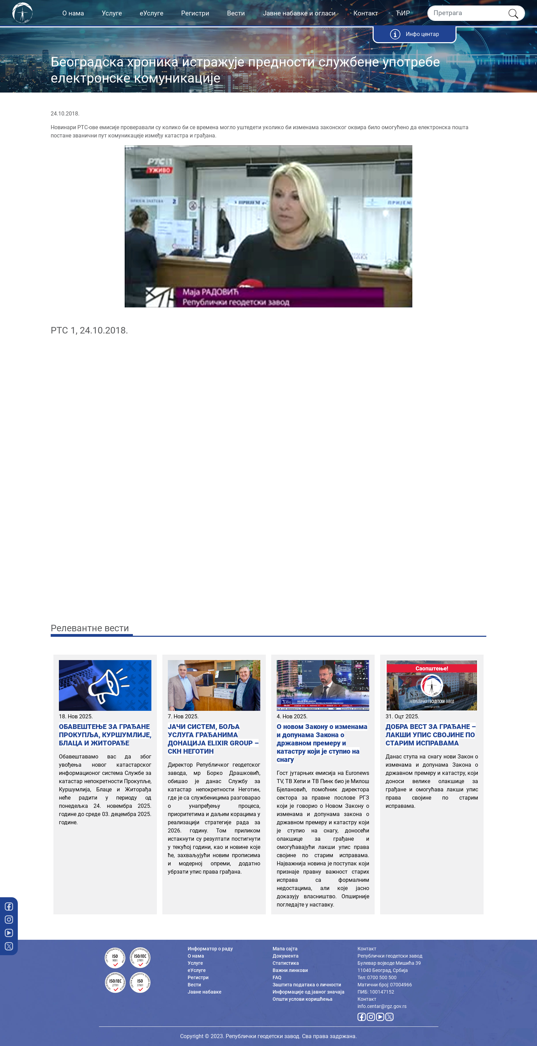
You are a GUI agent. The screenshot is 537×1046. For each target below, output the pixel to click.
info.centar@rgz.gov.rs (382, 1006)
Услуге (112, 13)
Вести (236, 13)
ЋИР (403, 13)
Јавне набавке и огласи (299, 13)
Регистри (195, 13)
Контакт (365, 13)
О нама (73, 13)
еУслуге (151, 13)
